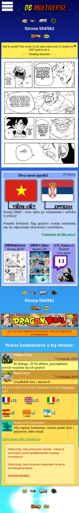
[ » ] (35, 36)
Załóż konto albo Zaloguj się (21, 439)
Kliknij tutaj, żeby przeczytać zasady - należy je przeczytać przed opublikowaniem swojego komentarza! (36, 453)
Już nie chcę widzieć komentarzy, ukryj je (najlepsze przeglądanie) (39, 333)
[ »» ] (46, 36)
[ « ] (43, 21)
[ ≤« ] (32, 21)
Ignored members (18, 475)
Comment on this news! (59, 234)
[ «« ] (25, 21)
